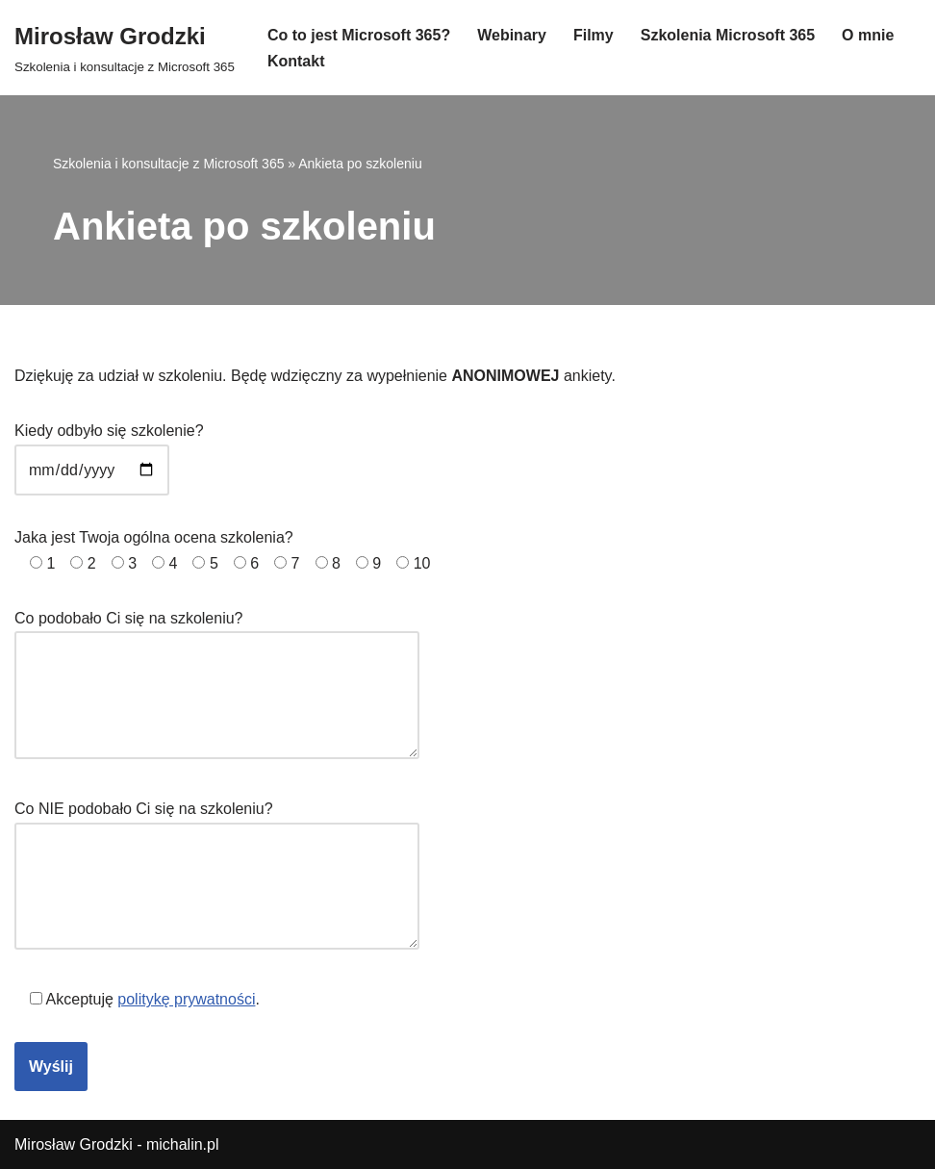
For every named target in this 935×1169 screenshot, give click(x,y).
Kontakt (296, 61)
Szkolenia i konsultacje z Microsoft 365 (168, 163)
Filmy (593, 35)
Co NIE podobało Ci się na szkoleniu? (216, 877)
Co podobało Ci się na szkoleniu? (216, 686)
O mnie (868, 35)
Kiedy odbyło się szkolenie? (109, 449)
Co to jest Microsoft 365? (358, 35)
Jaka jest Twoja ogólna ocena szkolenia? (222, 550)
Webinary (511, 35)
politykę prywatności (186, 999)
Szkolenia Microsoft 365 (728, 35)
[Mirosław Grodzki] (124, 47)
